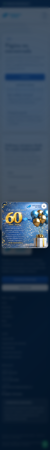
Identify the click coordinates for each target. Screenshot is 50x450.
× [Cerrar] (44, 206)
